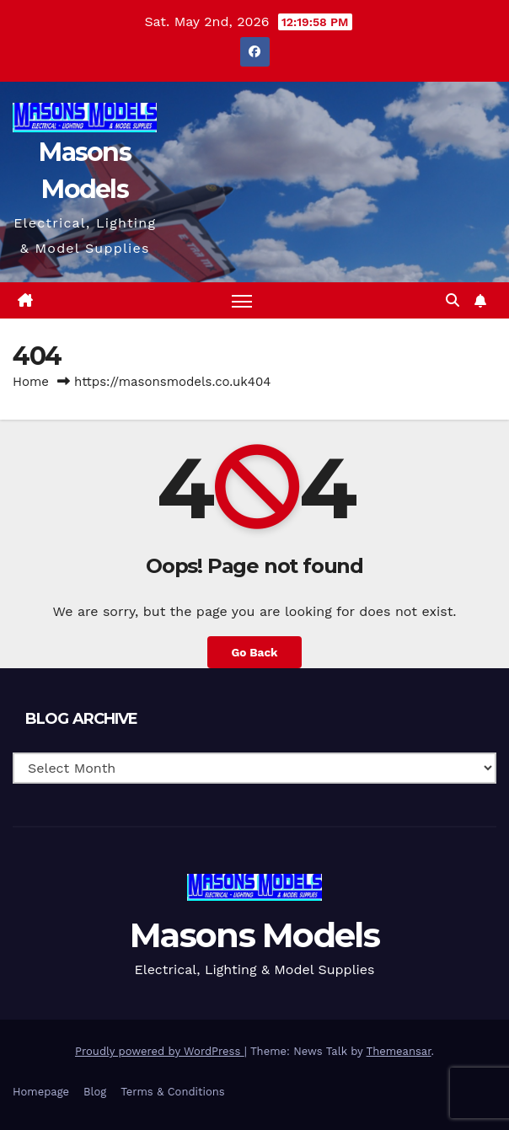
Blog (94, 1091)
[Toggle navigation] (241, 300)
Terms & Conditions (172, 1091)
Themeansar (399, 1051)
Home (31, 381)
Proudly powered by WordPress (159, 1051)
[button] (452, 300)
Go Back (254, 652)
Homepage (41, 1091)
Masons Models (254, 935)
